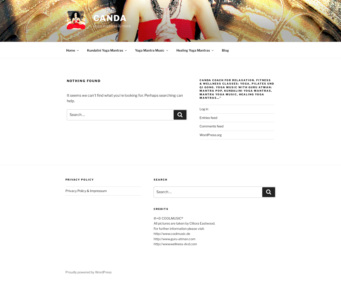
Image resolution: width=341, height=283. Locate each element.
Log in (204, 109)
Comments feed (211, 126)
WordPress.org (211, 135)
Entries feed (208, 118)
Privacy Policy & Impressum (86, 191)
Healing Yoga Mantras (195, 50)
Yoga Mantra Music (152, 50)
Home (72, 50)
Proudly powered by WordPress (88, 272)
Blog (225, 50)
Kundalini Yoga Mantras (107, 50)
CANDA (110, 18)
